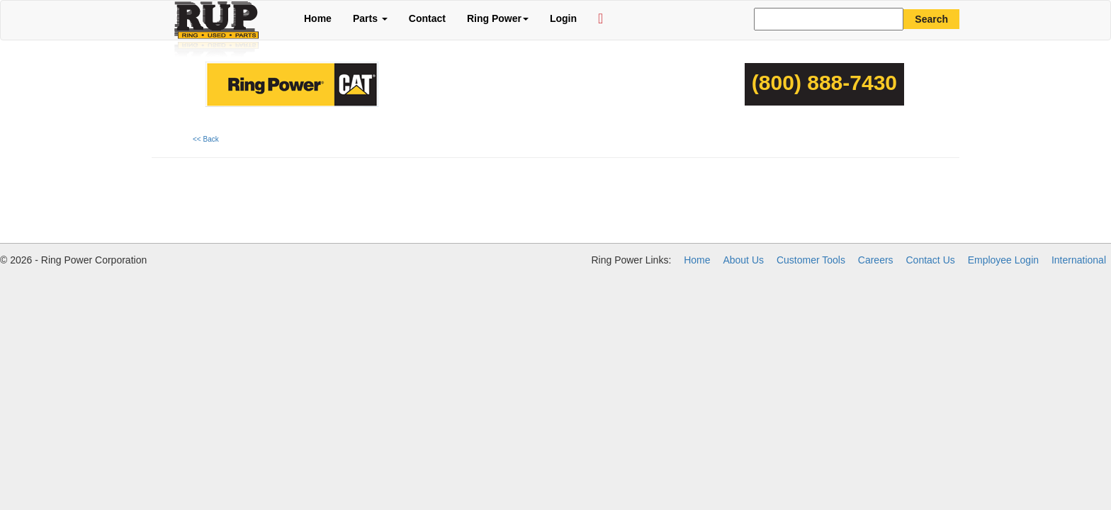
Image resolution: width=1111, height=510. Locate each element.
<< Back (206, 139)
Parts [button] (370, 18)
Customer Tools (811, 260)
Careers (875, 260)
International (1078, 260)
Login (563, 18)
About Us (743, 260)
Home (318, 18)
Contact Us (930, 260)
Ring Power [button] (498, 18)
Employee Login (1003, 260)
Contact (427, 18)
